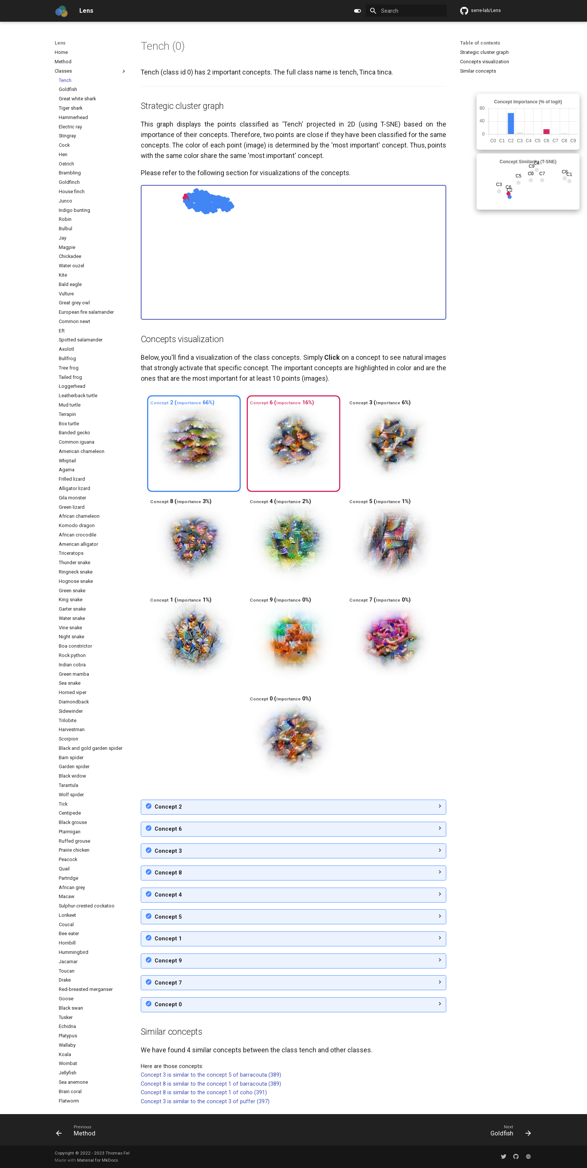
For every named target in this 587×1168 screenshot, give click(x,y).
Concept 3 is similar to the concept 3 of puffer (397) (205, 1101)
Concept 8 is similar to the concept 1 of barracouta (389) (211, 1083)
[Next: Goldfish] (508, 1132)
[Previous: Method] (78, 1132)
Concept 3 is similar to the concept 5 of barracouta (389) (211, 1074)
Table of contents (480, 43)
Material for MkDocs (97, 1160)
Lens (60, 43)
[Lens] (61, 10)
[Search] (406, 10)
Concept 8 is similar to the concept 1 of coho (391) (204, 1092)
